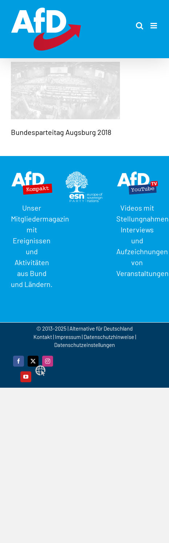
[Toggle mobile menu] (154, 25)
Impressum (68, 337)
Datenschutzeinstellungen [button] (84, 345)
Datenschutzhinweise (109, 337)
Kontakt (43, 337)
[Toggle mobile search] (139, 25)
